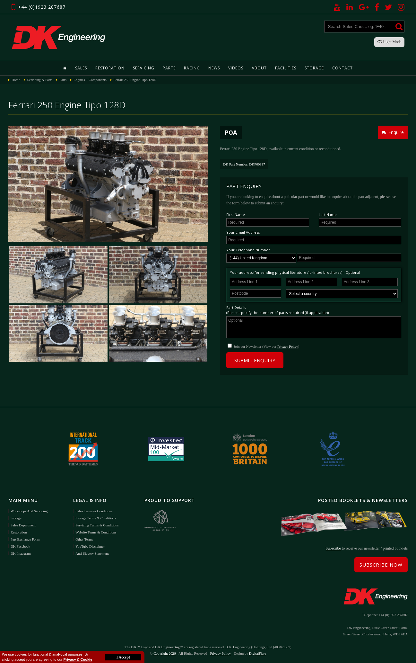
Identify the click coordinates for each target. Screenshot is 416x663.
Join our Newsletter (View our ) (266, 346)
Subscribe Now (381, 564)
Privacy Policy (287, 346)
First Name (235, 214)
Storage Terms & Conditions (95, 518)
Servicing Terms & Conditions (96, 525)
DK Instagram (21, 553)
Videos (235, 68)
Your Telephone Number (248, 249)
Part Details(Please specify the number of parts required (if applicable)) (277, 310)
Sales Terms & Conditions (93, 511)
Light (389, 42)
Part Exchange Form (25, 539)
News (214, 68)
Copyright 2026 (164, 653)
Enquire (393, 132)
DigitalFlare (257, 653)
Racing (192, 68)
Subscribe (333, 548)
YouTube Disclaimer (90, 546)
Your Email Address (243, 232)
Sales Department (23, 525)
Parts (169, 68)
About (259, 68)
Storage (314, 68)
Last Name (328, 214)
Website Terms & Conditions (95, 532)
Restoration (110, 68)
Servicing (143, 68)
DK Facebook (20, 546)
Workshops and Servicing (29, 511)
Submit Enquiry (254, 360)
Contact (342, 68)
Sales (81, 68)
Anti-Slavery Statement (92, 553)
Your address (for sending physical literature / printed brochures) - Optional (295, 272)
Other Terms (84, 539)
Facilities (285, 68)
